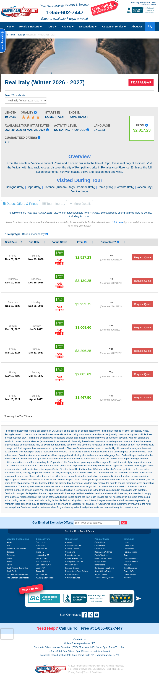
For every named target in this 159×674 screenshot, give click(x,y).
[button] (138, 598)
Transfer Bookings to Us (104, 578)
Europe (9, 558)
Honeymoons (100, 565)
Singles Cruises (101, 574)
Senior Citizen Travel (103, 571)
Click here (117, 222)
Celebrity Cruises (72, 549)
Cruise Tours (100, 549)
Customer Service (114, 26)
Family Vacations (101, 555)
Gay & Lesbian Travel (103, 558)
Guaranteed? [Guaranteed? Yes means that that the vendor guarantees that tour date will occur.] (109, 242)
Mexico (9, 565)
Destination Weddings (103, 552)
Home (10, 26)
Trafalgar (21, 35)
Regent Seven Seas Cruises (76, 571)
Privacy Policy (75, 672)
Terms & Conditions (93, 672)
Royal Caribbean (72, 574)
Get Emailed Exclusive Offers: (52, 522)
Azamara (68, 542)
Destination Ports (130, 558)
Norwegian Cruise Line (74, 562)
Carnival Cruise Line (73, 546)
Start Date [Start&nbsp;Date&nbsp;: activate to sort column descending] (11, 242)
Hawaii (9, 562)
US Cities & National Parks (17, 574)
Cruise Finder (100, 546)
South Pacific (12, 571)
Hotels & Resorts (30, 26)
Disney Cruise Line (72, 555)
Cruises (68, 26)
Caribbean (11, 555)
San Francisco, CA (43, 565)
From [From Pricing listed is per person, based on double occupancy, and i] (82, 242)
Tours (51, 26)
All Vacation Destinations (18, 578)
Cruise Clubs (100, 542)
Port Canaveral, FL (43, 562)
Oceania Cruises (71, 565)
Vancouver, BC (42, 574)
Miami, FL (40, 552)
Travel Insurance (130, 568)
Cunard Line (70, 552)
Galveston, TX (41, 549)
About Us (136, 26)
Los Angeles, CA (42, 555)
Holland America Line (73, 558)
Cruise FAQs (129, 571)
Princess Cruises (72, 568)
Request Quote (142, 257)
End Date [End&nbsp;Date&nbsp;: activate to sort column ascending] (34, 242)
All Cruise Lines (72, 578)
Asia (8, 546)
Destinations (88, 26)
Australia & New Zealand (16, 549)
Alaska (9, 542)
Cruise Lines (129, 546)
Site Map (127, 578)
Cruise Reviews (130, 574)
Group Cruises (100, 562)
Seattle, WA (40, 568)
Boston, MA (40, 546)
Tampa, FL (40, 571)
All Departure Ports (45, 578)
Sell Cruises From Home (104, 568)
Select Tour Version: (16, 95)
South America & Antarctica (17, 568)
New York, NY (41, 558)
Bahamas (10, 552)
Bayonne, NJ (41, 542)
